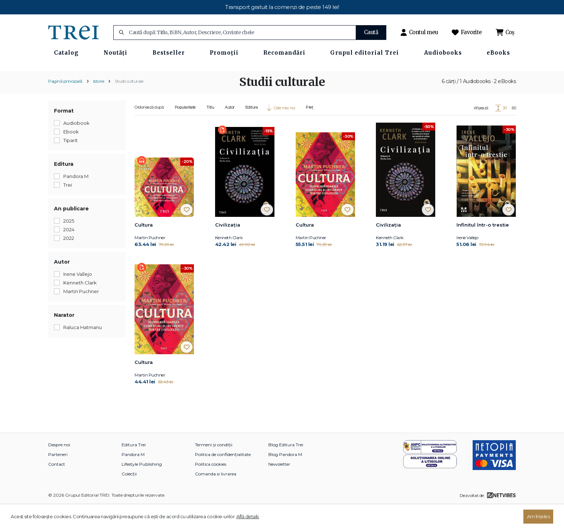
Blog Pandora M (285, 478)
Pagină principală (65, 104)
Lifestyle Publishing (142, 488)
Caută (371, 32)
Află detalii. (247, 516)
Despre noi (59, 468)
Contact (56, 488)
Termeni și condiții (213, 468)
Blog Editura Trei (285, 468)
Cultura (144, 248)
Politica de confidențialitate (223, 478)
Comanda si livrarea (215, 497)
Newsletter (279, 488)
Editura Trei (134, 468)
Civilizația (227, 248)
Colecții (129, 497)
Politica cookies (210, 488)
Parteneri (58, 478)
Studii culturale (129, 104)
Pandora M (133, 478)
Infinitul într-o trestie (482, 248)
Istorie (98, 104)
